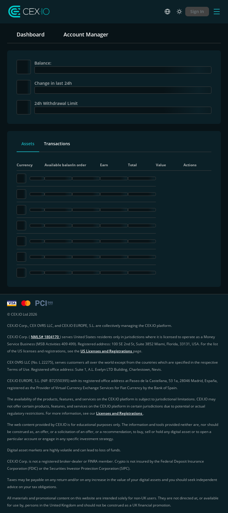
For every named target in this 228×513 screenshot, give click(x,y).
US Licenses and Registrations (106, 351)
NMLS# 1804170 (45, 336)
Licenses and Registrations (119, 413)
